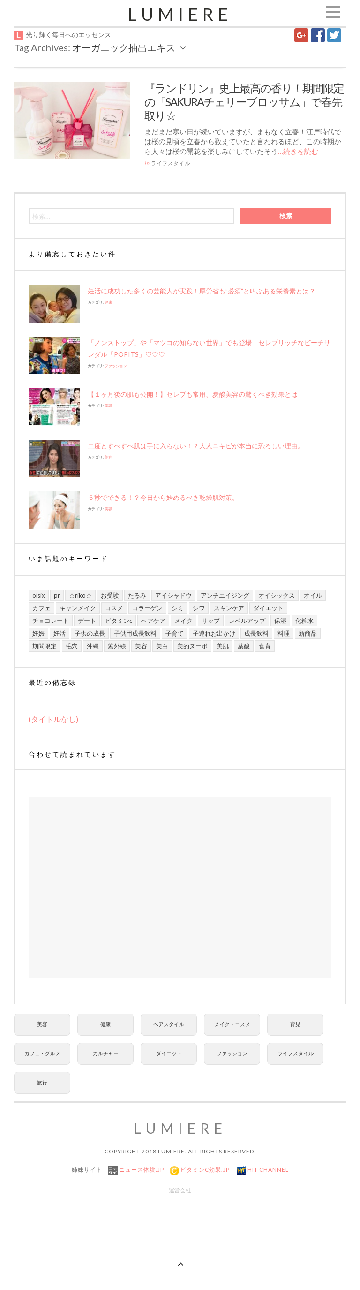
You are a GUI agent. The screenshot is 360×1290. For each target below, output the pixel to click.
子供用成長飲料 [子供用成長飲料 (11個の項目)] (135, 633)
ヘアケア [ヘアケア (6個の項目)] (153, 620)
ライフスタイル (170, 163)
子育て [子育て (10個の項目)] (174, 633)
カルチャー (106, 1053)
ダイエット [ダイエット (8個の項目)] (268, 608)
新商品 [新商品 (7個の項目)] (308, 633)
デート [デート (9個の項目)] (87, 620)
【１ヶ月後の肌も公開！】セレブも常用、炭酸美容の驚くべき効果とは (193, 394)
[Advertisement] (180, 887)
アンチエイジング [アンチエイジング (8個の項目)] (225, 595)
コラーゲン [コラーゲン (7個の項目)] (147, 608)
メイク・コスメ (232, 1024)
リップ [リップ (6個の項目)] (211, 620)
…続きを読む (298, 151)
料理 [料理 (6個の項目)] (284, 633)
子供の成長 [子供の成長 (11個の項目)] (90, 633)
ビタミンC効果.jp (204, 1169)
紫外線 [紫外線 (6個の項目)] (117, 646)
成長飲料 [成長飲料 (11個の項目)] (256, 633)
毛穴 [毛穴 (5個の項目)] (72, 646)
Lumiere (180, 14)
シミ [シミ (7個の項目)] (178, 608)
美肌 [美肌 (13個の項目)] (223, 646)
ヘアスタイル (168, 1024)
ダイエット (169, 1053)
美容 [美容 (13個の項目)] (141, 646)
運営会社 (180, 1190)
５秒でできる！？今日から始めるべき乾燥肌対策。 (163, 497)
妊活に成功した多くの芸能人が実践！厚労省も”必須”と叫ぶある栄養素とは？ (201, 291)
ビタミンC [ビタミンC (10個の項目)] (118, 620)
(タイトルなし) (53, 718)
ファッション (116, 365)
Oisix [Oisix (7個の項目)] (38, 595)
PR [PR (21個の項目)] (57, 595)
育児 (295, 1024)
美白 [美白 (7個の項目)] (162, 646)
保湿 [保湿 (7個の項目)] (280, 620)
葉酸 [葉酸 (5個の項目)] (244, 646)
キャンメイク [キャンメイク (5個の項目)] (78, 608)
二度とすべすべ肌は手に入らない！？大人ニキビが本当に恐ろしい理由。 (196, 446)
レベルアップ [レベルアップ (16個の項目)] (247, 620)
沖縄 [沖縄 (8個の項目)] (93, 646)
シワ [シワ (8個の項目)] (199, 608)
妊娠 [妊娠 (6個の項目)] (38, 633)
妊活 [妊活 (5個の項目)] (59, 633)
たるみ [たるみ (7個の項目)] (137, 595)
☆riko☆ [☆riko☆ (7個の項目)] (80, 595)
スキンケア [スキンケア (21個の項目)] (229, 608)
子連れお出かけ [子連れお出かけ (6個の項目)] (214, 633)
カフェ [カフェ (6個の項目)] (41, 608)
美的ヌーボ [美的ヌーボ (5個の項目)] (192, 646)
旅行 (42, 1082)
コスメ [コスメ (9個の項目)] (114, 608)
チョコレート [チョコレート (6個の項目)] (50, 620)
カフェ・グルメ (42, 1053)
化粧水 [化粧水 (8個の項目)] (304, 620)
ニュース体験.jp (141, 1169)
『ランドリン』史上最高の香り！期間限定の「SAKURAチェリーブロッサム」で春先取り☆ (244, 101)
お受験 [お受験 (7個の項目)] (110, 595)
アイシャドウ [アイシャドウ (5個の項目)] (173, 595)
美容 (108, 405)
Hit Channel (267, 1169)
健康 (108, 302)
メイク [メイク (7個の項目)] (183, 620)
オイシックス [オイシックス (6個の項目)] (276, 595)
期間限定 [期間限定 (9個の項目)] (44, 646)
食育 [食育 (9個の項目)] (265, 646)
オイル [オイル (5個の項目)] (313, 595)
